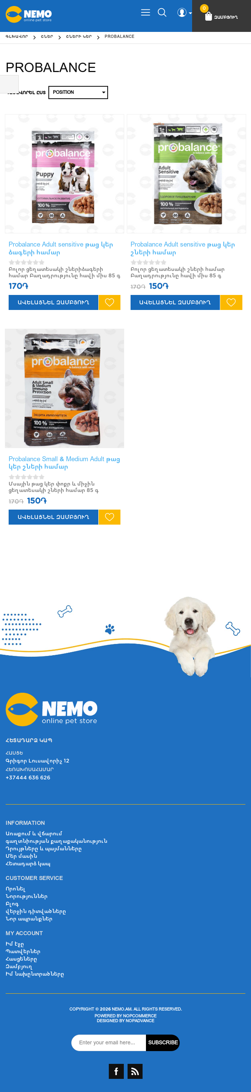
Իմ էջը (15, 944)
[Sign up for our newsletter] (108, 1043)
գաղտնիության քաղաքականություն (56, 841)
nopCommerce (139, 1016)
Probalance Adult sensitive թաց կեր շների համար (183, 248)
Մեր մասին (21, 856)
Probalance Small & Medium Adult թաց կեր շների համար (64, 463)
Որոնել (16, 889)
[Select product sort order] (78, 92)
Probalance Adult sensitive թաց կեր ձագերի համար (61, 248)
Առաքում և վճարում (34, 833)
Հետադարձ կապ (28, 863)
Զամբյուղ (19, 966)
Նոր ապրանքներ (29, 919)
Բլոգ (12, 904)
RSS (135, 1071)
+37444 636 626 (28, 778)
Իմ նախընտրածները (35, 974)
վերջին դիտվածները (36, 911)
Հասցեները (21, 959)
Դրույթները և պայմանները (44, 848)
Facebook (116, 1071)
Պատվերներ (23, 951)
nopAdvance (140, 1021)
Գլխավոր (17, 37)
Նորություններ (27, 896)
